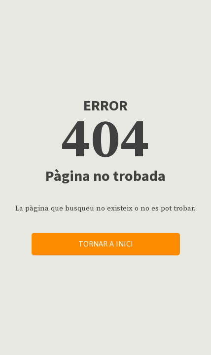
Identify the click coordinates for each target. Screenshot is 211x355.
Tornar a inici (105, 244)
